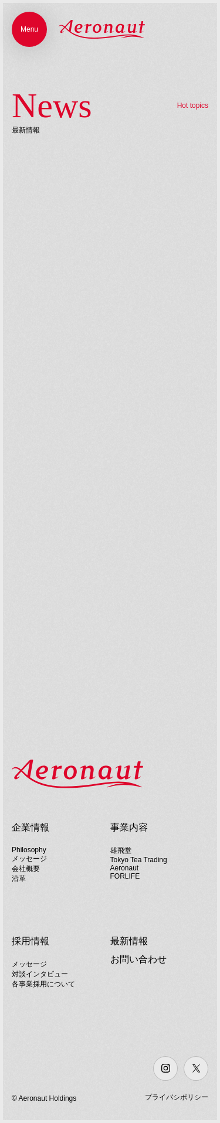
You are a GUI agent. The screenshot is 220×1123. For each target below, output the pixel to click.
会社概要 (26, 869)
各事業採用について (43, 984)
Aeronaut (124, 868)
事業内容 (129, 827)
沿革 (19, 878)
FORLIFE (125, 876)
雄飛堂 (120, 850)
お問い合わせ (138, 959)
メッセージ (29, 859)
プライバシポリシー (176, 1097)
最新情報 (129, 941)
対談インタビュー (40, 974)
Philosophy (29, 850)
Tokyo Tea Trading (138, 860)
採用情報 (30, 941)
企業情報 (30, 827)
